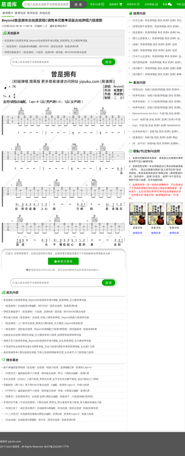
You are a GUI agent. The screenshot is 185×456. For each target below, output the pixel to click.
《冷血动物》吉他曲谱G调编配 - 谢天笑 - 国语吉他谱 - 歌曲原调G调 (39, 419)
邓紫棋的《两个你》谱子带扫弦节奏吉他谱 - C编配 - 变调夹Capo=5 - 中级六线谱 (46, 384)
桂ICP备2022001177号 (56, 446)
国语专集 (156, 213)
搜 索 (79, 4)
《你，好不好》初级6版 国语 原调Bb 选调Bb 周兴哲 (157, 143)
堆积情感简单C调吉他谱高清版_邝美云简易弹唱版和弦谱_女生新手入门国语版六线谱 (48, 352)
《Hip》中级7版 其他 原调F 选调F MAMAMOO (156, 125)
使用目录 (137, 232)
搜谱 (108, 62)
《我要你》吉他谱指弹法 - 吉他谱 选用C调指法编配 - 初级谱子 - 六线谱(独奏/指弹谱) (48, 396)
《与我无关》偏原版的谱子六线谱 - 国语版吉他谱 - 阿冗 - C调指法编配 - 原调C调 (46, 373)
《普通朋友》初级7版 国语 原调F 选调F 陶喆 (154, 137)
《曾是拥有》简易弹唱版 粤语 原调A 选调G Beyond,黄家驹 (157, 32)
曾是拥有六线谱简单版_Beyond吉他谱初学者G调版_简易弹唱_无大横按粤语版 (45, 40)
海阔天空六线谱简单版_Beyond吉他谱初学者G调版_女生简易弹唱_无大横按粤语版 (47, 340)
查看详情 (137, 227)
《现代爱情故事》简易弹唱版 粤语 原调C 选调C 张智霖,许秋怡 (157, 62)
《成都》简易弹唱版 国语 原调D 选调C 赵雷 (154, 44)
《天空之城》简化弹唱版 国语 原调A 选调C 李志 (156, 20)
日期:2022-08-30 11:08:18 (17, 26)
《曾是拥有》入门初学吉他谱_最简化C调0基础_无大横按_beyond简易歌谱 (43, 323)
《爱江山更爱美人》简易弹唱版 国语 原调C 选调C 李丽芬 (157, 38)
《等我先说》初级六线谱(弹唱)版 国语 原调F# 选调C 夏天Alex (157, 89)
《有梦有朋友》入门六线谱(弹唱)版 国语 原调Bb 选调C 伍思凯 (157, 101)
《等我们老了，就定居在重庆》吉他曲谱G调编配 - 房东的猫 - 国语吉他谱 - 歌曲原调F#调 (50, 408)
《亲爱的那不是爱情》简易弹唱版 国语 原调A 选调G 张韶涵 (157, 26)
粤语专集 (137, 213)
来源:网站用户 (58, 26)
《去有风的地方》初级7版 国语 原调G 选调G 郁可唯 (157, 131)
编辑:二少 (41, 26)
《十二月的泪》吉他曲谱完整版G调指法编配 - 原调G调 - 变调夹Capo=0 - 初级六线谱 (48, 413)
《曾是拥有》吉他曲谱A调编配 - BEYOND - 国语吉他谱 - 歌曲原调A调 (41, 46)
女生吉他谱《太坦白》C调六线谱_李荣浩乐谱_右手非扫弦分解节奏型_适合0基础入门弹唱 (50, 379)
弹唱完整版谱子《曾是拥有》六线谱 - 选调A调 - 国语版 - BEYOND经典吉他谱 (45, 52)
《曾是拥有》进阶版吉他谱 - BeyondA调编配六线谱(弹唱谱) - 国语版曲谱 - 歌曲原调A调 (50, 329)
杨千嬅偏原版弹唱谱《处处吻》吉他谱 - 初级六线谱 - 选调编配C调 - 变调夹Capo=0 (47, 367)
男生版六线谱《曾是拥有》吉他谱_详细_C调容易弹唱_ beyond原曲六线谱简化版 (46, 317)
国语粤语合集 (174, 213)
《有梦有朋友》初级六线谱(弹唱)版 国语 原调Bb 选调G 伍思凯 (157, 95)
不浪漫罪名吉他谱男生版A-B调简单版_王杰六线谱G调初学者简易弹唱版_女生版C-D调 (48, 346)
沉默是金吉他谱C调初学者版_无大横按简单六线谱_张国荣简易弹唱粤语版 (42, 334)
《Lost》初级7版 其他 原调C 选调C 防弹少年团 (156, 119)
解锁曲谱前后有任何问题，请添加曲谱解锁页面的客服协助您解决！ (63, 269)
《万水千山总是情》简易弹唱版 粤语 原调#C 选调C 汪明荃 (157, 56)
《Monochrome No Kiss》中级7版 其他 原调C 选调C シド (157, 113)
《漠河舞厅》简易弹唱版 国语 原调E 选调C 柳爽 (156, 68)
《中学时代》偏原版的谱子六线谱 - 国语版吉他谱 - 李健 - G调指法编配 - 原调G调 (46, 390)
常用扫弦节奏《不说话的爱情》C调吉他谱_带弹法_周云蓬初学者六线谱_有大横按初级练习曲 (52, 402)
